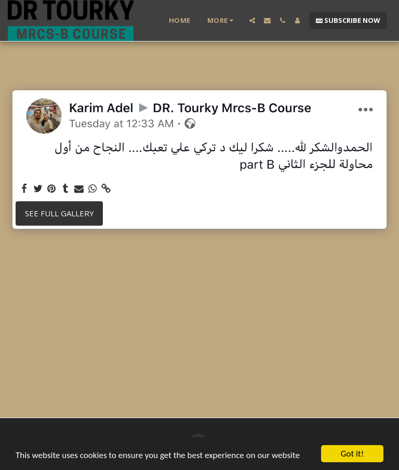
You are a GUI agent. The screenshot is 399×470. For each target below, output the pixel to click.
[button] (252, 20)
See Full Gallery (59, 213)
